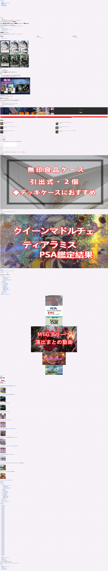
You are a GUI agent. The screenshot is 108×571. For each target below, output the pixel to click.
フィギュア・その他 (4, 500)
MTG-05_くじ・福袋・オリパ (7, 489)
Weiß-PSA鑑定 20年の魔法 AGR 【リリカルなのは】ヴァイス (8, 429)
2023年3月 (3, 528)
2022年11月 (3, 531)
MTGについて (3, 568)
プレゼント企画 (4, 293)
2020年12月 (3, 548)
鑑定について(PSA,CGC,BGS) (5, 558)
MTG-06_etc (4, 281)
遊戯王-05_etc (5, 291)
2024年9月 (3, 514)
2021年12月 (3, 539)
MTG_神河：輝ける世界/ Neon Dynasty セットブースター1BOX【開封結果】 (67, 130)
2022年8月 (3, 533)
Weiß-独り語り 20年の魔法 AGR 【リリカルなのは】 (7, 455)
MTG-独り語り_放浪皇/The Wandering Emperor (64, 126)
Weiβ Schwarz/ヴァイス (5, 285)
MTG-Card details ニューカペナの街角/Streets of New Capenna (10, 126)
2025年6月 (3, 509)
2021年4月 (3, 545)
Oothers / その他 (4, 282)
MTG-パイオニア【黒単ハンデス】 (4, 412)
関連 (4, 30)
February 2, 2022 (13, 104)
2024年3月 (3, 519)
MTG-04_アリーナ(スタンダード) (7, 280)
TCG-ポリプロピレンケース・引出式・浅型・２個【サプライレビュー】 (7, 212)
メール (1, 150)
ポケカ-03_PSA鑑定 (5, 284)
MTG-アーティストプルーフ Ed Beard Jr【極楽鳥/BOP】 (7, 472)
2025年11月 (3, 506)
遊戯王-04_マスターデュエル (7, 290)
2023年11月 (3, 522)
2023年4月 (3, 527)
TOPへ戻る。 (2, 105)
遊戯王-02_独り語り (5, 289)
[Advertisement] (54, 12)
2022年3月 (3, 537)
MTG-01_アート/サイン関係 (6, 486)
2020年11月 (3, 549)
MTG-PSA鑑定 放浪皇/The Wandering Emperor (9, 122)
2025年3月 (3, 510)
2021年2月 (3, 547)
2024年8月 (3, 515)
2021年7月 (3, 543)
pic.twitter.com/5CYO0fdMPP (14, 103)
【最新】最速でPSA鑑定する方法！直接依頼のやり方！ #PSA (8, 386)
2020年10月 (3, 550)
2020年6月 (3, 553)
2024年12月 (3, 512)
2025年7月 (3, 508)
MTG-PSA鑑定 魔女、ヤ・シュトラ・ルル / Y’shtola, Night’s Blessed (9, 446)
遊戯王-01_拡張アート (6, 288)
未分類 (2, 294)
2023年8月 (3, 524)
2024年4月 (3, 518)
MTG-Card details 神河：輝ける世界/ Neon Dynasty (9, 130)
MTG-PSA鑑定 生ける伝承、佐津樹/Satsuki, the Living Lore (65, 122)
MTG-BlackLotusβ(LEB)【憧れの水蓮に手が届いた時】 (7, 395)
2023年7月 (3, 525)
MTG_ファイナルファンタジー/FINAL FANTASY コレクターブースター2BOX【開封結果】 (12, 463)
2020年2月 (3, 556)
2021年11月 (3, 540)
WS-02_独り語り (5, 286)
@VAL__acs (81, 111)
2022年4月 (3, 536)
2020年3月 (3, 555)
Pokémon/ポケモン (4, 283)
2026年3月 (3, 505)
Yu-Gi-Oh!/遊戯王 (4, 287)
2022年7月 (3, 534)
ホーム (2, 557)
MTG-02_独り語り (5, 278)
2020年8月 (3, 551)
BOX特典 (3, 138)
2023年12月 (3, 521)
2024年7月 (3, 516)
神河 (5, 138)
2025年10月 (3, 507)
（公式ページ (11, 95)
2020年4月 (3, 554)
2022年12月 (3, 530)
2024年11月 (3, 513)
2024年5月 (3, 517)
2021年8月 (3, 542)
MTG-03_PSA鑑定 (5, 279)
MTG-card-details (4, 560)
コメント (1, 147)
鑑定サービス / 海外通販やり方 (6, 295)
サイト (1, 151)
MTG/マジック (14, 21)
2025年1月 (3, 511)
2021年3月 (3, 546)
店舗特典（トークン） (5, 28)
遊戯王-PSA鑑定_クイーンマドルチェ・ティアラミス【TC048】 (7, 271)
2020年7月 (3, 552)
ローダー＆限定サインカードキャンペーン (7, 29)
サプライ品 (3, 292)
